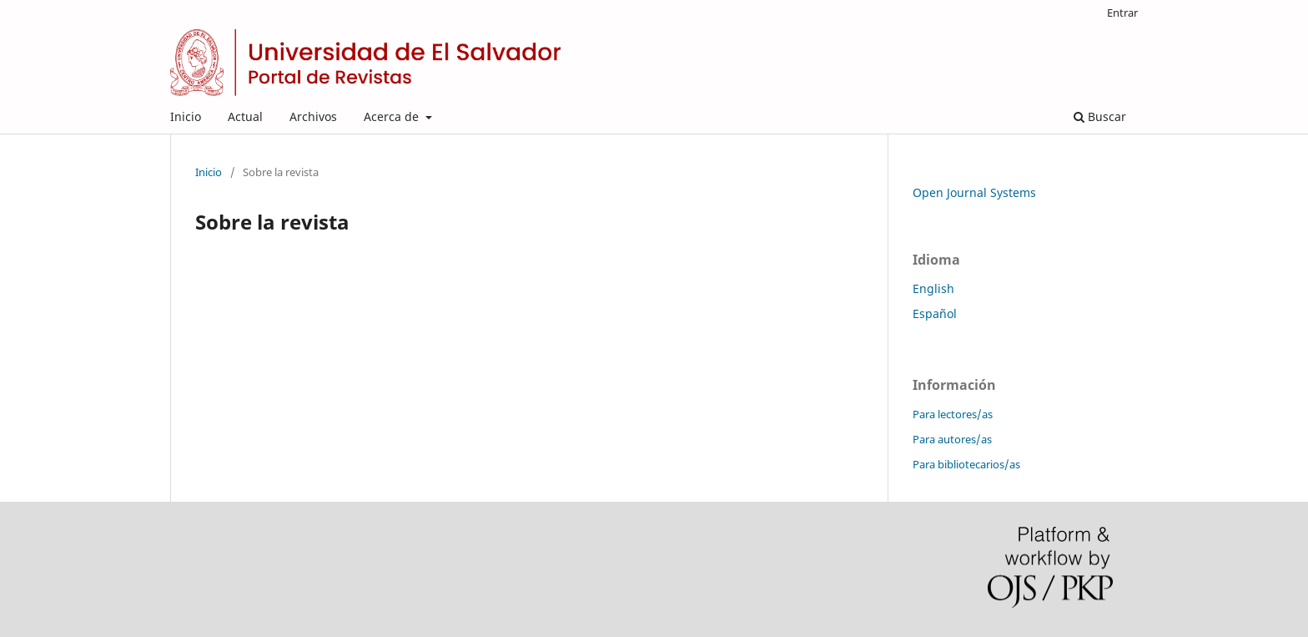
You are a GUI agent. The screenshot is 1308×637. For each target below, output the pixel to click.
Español (935, 313)
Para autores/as (952, 439)
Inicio (185, 116)
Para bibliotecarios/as (966, 464)
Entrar (1122, 12)
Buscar (1100, 116)
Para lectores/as (953, 414)
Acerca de (393, 116)
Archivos (313, 116)
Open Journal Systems (974, 192)
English (933, 288)
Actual (245, 116)
